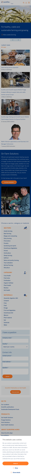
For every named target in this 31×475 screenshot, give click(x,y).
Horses (6, 250)
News (10, 69)
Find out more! (15, 392)
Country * (5, 344)
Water (5, 325)
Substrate (6, 322)
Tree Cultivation (8, 262)
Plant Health (7, 285)
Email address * (6, 361)
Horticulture (12, 146)
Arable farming (8, 231)
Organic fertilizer (8, 283)
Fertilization (7, 280)
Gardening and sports (10, 245)
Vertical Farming (8, 265)
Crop (5, 303)
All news (3, 47)
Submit (7, 376)
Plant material (8, 317)
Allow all (15, 463)
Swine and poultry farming (11, 260)
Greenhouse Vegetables (10, 248)
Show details (16, 472)
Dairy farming (7, 238)
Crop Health (7, 275)
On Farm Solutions (9, 182)
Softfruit (6, 258)
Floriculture (7, 241)
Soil (5, 320)
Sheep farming (8, 255)
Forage (6, 308)
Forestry (6, 243)
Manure (6, 315)
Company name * (7, 338)
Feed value (7, 278)
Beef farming (7, 233)
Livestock (12, 121)
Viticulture (7, 267)
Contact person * (7, 355)
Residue (6, 287)
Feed (5, 305)
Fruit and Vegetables (9, 310)
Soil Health (7, 290)
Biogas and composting (10, 236)
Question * (5, 367)
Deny (16, 468)
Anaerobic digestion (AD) (11, 298)
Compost (6, 300)
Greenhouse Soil (8, 313)
